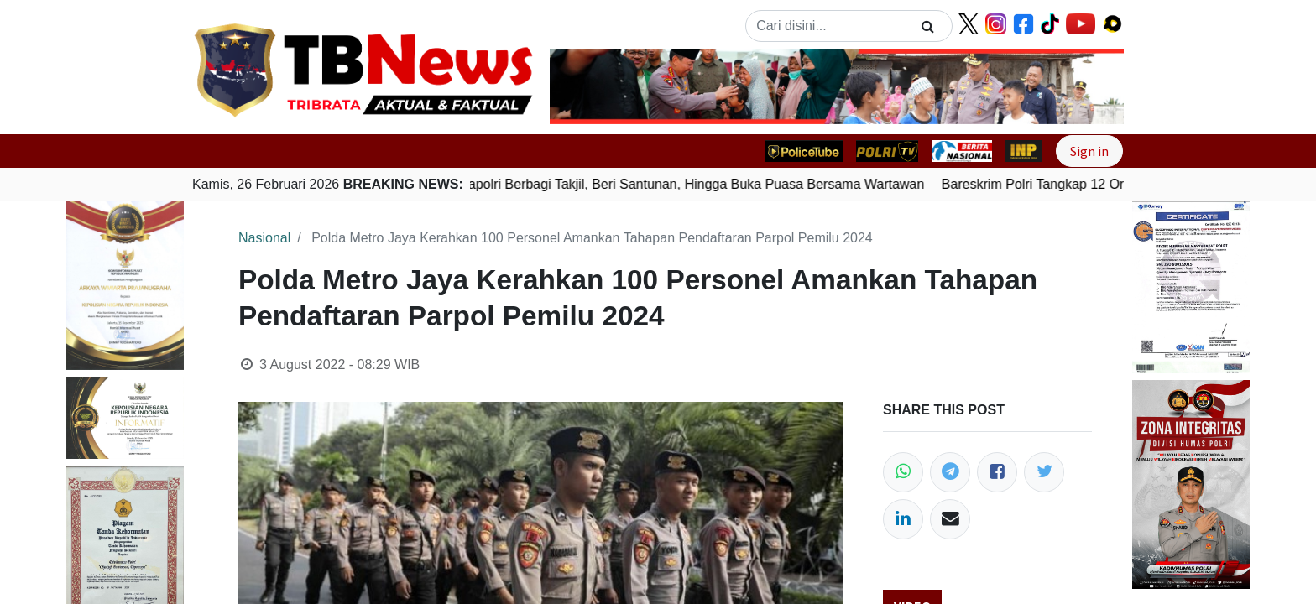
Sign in (1089, 151)
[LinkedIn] (903, 519)
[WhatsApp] (903, 472)
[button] (593, 86)
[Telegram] (950, 472)
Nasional (264, 238)
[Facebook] (997, 472)
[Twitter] (1044, 472)
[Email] (950, 519)
